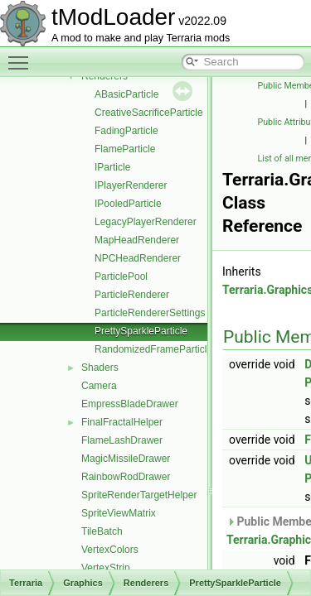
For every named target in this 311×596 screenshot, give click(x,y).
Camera (99, 386)
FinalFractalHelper (122, 422)
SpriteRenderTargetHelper (139, 495)
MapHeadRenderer (137, 240)
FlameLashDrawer (122, 440)
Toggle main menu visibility (22, 55)
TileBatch (102, 531)
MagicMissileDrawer (125, 458)
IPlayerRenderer (131, 185)
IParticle (112, 167)
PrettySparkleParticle (141, 331)
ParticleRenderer (132, 294)
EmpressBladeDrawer (129, 404)
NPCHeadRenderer (138, 258)
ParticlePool (121, 276)
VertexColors (109, 549)
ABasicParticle (126, 94)
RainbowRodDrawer (125, 477)
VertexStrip (105, 568)
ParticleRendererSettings (150, 313)
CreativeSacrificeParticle (149, 112)
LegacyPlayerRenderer (146, 222)
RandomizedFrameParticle (153, 349)
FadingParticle (126, 131)
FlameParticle (125, 149)
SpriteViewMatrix (118, 513)
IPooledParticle (128, 203)
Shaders (100, 367)
